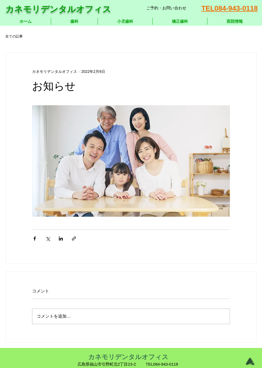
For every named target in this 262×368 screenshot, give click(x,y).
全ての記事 (14, 36)
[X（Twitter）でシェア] (47, 238)
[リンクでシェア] (73, 238)
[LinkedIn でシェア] (60, 238)
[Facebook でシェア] (34, 238)
